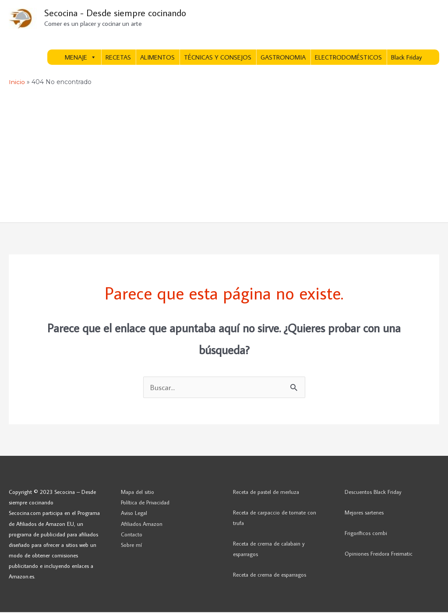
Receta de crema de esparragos (269, 575)
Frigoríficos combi (366, 533)
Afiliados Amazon (141, 524)
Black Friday (406, 58)
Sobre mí (131, 545)
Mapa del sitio (137, 492)
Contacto (131, 535)
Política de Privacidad (145, 503)
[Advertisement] (224, 157)
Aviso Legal (134, 513)
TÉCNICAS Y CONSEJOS (217, 58)
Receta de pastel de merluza (266, 492)
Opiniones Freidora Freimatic (379, 554)
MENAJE (80, 58)
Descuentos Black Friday (373, 492)
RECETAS (118, 58)
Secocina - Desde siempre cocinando (118, 13)
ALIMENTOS (157, 58)
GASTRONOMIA (283, 58)
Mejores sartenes (364, 513)
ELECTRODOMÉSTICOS (348, 58)
